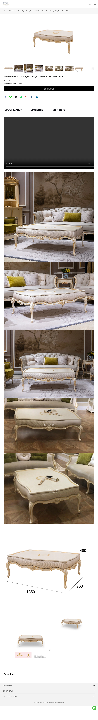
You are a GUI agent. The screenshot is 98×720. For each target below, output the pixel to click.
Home (5, 11)
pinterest (26, 110)
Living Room (29, 11)
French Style (21, 11)
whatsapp (21, 110)
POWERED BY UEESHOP (55, 716)
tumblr (31, 110)
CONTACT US (49, 103)
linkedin (36, 110)
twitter (15, 110)
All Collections (12, 11)
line (10, 110)
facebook (5, 110)
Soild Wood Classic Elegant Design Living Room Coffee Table (52, 11)
